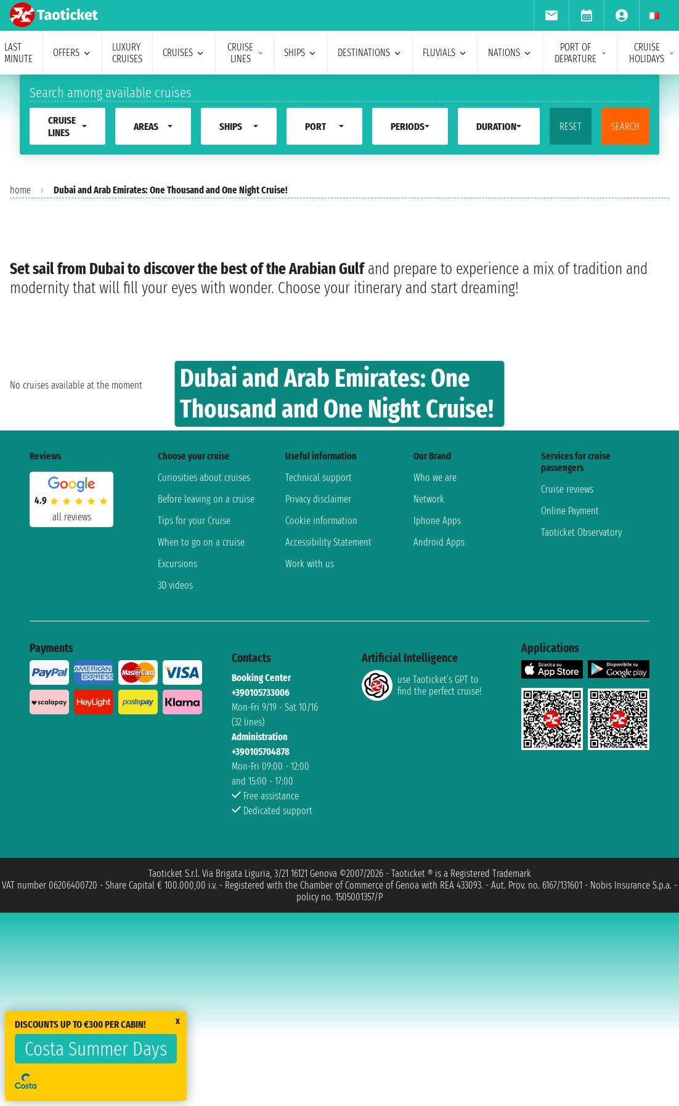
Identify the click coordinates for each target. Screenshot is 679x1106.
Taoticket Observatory (581, 729)
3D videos (175, 782)
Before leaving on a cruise (206, 696)
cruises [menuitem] (184, 53)
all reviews (71, 713)
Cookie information (321, 718)
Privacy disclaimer (318, 696)
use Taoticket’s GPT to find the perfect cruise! (421, 882)
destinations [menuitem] (370, 53)
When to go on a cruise (201, 739)
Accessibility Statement (328, 739)
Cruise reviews (567, 686)
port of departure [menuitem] (581, 53)
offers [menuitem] (72, 53)
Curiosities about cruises (204, 674)
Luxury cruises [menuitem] (127, 53)
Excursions (177, 761)
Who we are (435, 674)
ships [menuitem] (300, 53)
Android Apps (439, 739)
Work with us (309, 761)
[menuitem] (551, 15)
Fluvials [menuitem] (445, 53)
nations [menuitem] (510, 53)
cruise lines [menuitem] (245, 53)
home (20, 190)
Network (428, 696)
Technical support (318, 674)
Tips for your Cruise (194, 718)
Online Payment (570, 708)
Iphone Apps (437, 718)
